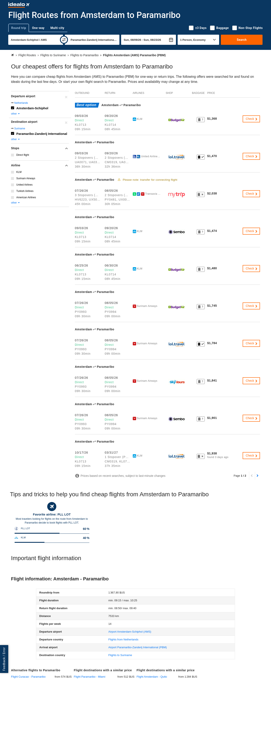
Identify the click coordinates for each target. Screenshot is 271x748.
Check (252, 118)
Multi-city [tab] (57, 28)
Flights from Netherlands (123, 639)
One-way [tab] (38, 28)
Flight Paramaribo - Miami (89, 676)
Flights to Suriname (120, 655)
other (15, 113)
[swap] (64, 40)
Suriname (19, 128)
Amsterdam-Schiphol (32, 108)
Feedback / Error (4, 659)
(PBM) (137, 647)
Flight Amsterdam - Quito (152, 676)
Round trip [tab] (18, 28)
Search (242, 39)
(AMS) (129, 631)
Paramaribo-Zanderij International (41, 133)
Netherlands (21, 102)
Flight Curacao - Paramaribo (28, 676)
